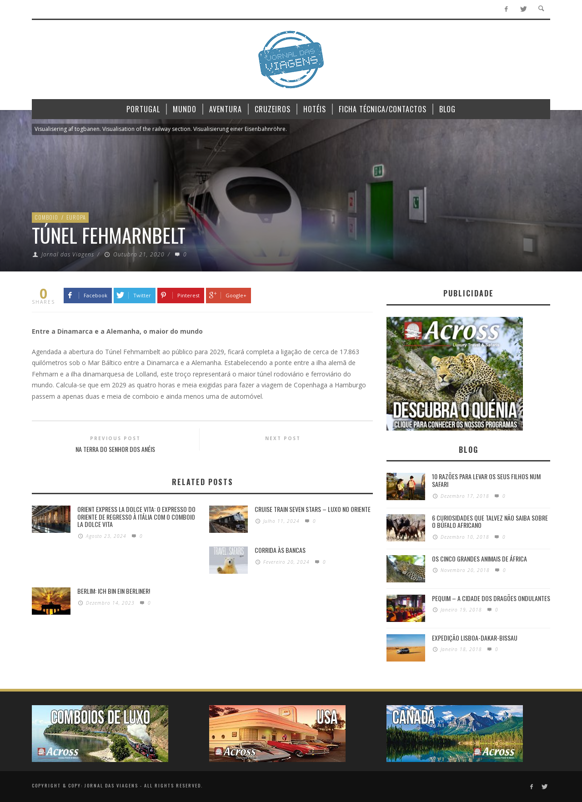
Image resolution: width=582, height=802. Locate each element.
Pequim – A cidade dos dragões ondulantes (491, 598)
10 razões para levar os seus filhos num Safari (486, 480)
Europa (76, 217)
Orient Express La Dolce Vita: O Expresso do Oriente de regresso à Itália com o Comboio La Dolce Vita (136, 516)
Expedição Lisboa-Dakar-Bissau (474, 637)
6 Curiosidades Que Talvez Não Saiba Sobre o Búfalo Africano (490, 521)
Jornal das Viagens (67, 254)
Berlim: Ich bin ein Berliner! (113, 591)
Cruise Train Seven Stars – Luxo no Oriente (313, 509)
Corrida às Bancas (280, 550)
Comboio (46, 217)
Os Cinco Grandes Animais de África (479, 558)
